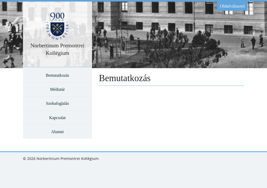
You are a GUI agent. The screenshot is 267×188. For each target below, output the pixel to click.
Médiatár (57, 89)
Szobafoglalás (57, 103)
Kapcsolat (57, 117)
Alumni (57, 131)
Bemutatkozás (57, 75)
